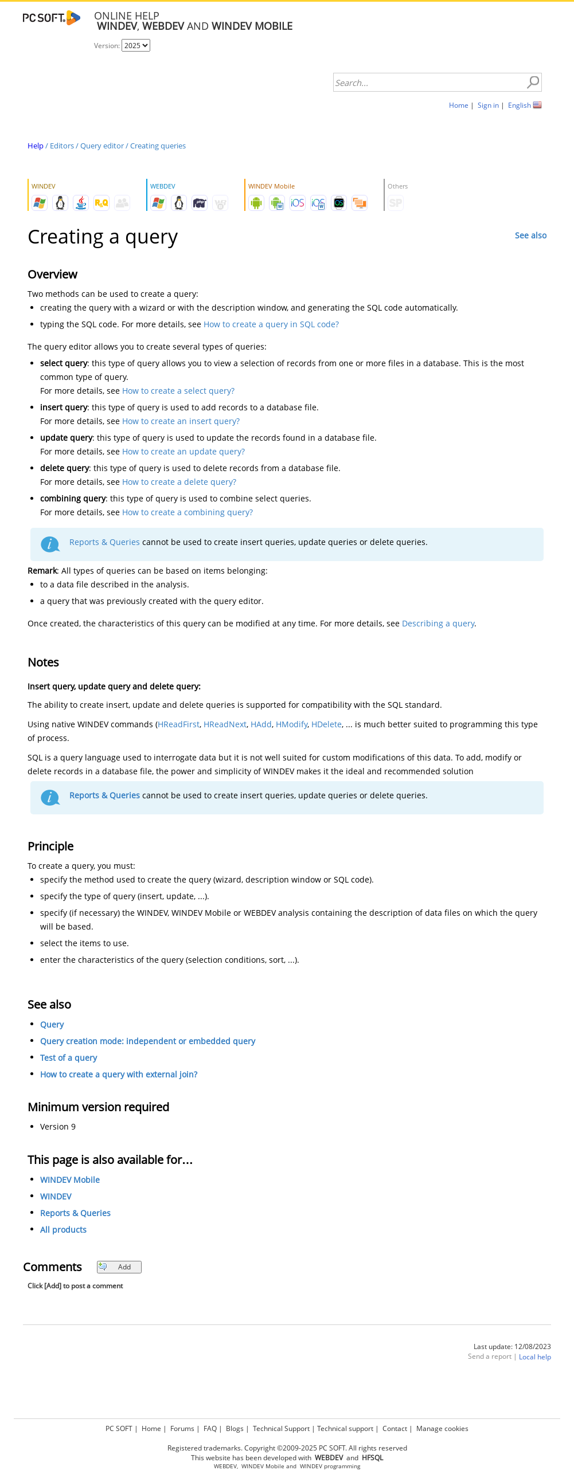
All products (63, 1229)
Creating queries (158, 145)
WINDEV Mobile (70, 1179)
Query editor (102, 145)
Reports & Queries (104, 541)
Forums (182, 1428)
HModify (291, 724)
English (519, 105)
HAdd (261, 724)
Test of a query (68, 1057)
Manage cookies (442, 1428)
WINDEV (55, 1196)
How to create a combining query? (187, 512)
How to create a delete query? (179, 481)
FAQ (210, 1428)
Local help (535, 1357)
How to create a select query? (178, 390)
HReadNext (225, 724)
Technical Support (281, 1428)
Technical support (345, 1428)
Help (36, 145)
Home (458, 105)
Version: (108, 45)
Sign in (488, 105)
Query (52, 1024)
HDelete (326, 724)
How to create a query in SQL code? (271, 324)
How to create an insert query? (181, 420)
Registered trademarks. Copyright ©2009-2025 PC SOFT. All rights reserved (287, 1448)
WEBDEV (225, 1466)
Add (114, 1267)
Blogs (235, 1428)
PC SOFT (119, 1428)
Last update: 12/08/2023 (512, 1346)
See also (530, 235)
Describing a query (438, 623)
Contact (394, 1428)
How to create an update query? (183, 451)
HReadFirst (179, 724)
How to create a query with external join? (118, 1074)
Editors (62, 145)
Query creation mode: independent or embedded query (147, 1041)
